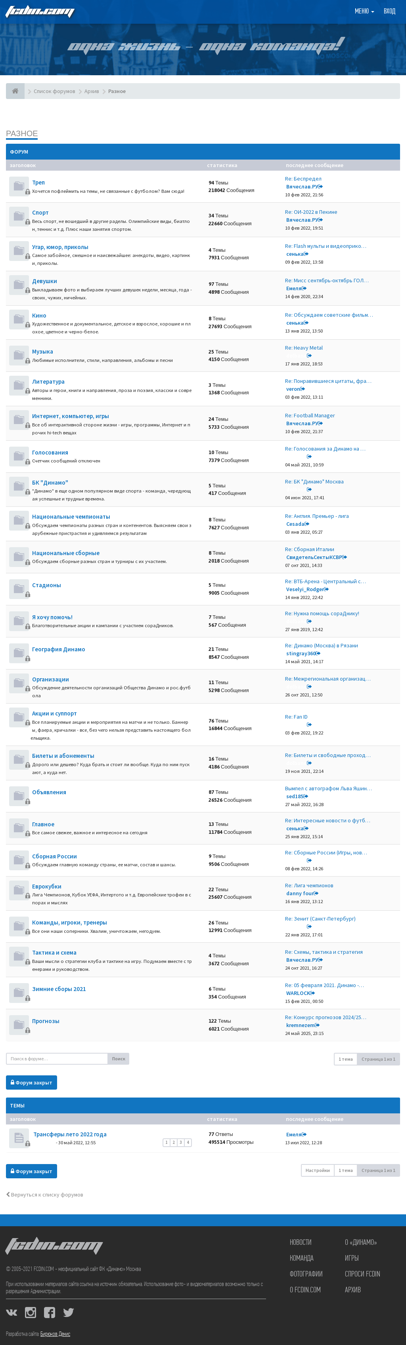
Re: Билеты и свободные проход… (328, 755)
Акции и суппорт (54, 713)
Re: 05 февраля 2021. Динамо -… (324, 985)
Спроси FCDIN (362, 1274)
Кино (39, 315)
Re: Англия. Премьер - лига (317, 515)
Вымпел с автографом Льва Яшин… (328, 788)
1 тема (346, 1059)
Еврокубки (46, 886)
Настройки (318, 1170)
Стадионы (46, 585)
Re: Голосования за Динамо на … (325, 448)
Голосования (50, 452)
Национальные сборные (66, 553)
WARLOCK (298, 993)
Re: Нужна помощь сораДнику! (322, 613)
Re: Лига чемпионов (309, 885)
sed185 (294, 796)
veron (293, 388)
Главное (43, 824)
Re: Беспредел (303, 178)
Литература (48, 381)
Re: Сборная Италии (309, 549)
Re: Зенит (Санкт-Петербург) (320, 918)
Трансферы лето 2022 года (69, 1134)
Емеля (294, 288)
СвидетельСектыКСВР (314, 557)
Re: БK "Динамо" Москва (314, 481)
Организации (50, 679)
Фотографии (306, 1274)
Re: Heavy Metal (304, 347)
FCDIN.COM (39, 11)
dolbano (296, 355)
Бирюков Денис (55, 1334)
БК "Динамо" (50, 482)
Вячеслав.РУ (302, 186)
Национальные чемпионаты (71, 516)
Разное (22, 133)
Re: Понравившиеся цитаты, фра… (328, 380)
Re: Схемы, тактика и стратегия (324, 951)
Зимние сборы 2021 (59, 989)
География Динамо (58, 649)
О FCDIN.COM (305, 1290)
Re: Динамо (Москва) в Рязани (321, 645)
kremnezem (300, 1025)
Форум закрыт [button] (31, 1082)
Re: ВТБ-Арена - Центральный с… (325, 581)
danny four (300, 893)
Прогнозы (45, 1021)
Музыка (42, 351)
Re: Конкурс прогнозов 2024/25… (325, 1017)
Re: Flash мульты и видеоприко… (325, 245)
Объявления (49, 792)
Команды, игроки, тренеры (69, 922)
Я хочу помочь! (52, 617)
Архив (353, 1290)
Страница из (378, 1059)
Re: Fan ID (296, 716)
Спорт (40, 212)
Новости (301, 1243)
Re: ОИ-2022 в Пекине (311, 211)
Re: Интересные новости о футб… (327, 820)
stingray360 (301, 653)
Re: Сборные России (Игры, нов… (326, 852)
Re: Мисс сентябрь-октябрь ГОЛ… (327, 280)
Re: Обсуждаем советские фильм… (329, 314)
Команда (302, 1259)
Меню (364, 11)
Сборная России (54, 856)
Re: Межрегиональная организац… (328, 678)
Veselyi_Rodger (305, 589)
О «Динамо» (361, 1243)
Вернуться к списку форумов (44, 1194)
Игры (352, 1259)
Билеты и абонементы (63, 755)
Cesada (295, 523)
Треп (38, 182)
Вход (389, 11)
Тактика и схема (54, 952)
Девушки (44, 281)
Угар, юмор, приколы (60, 247)
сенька (295, 253)
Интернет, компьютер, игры (70, 416)
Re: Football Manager (310, 415)
